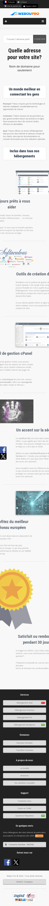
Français (9, 2)
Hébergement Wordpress (24, 724)
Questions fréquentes (24, 815)
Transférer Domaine (24, 750)
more (39, 836)
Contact (22, 2)
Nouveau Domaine (24, 743)
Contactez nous (24, 801)
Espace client (30, 6)
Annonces (24, 775)
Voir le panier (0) (12, 6)
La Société (24, 768)
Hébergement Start (24, 702)
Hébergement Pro (24, 717)
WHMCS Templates (24, 882)
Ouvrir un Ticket (24, 808)
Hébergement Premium (24, 710)
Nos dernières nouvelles (24, 783)
